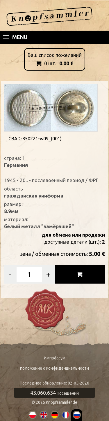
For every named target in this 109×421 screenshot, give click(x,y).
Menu (15, 37)
